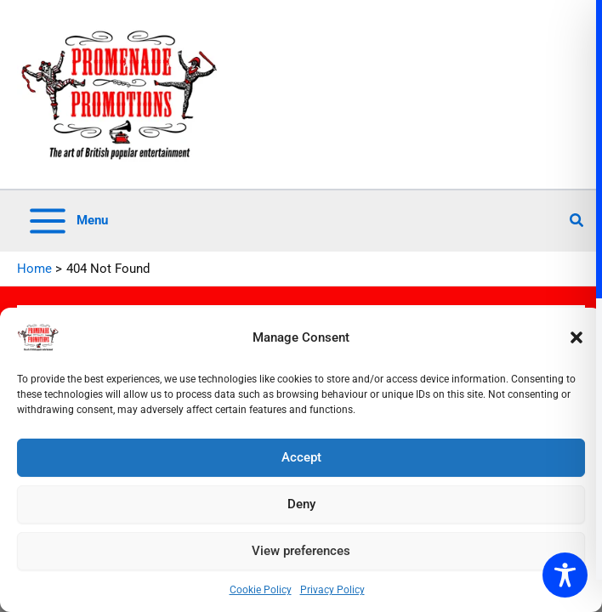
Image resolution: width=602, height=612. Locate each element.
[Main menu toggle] (67, 221)
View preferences (301, 550)
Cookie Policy (261, 590)
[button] (576, 337)
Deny (301, 504)
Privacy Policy (332, 590)
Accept (301, 457)
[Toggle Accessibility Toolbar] (565, 575)
